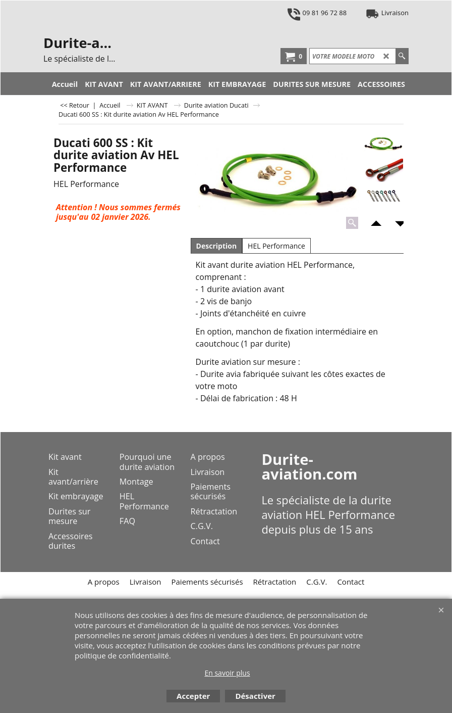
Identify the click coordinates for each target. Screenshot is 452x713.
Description (216, 246)
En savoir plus (227, 673)
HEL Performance (276, 246)
